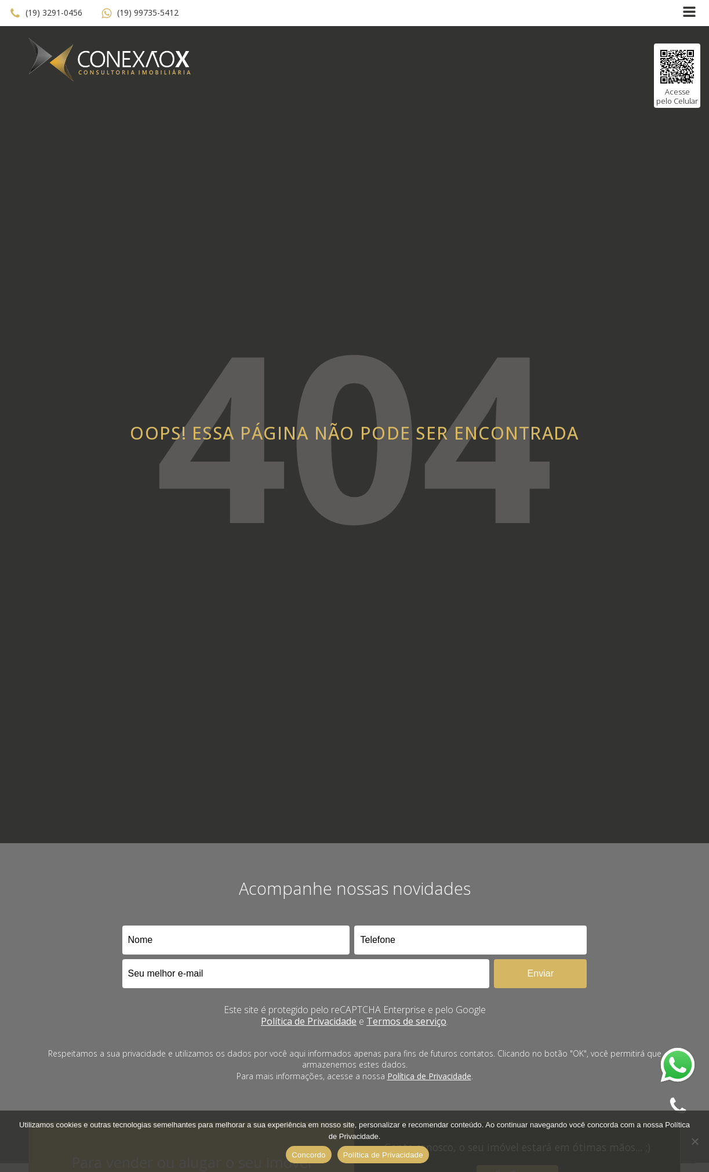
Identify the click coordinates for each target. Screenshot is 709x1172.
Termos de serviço (406, 1021)
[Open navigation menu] (689, 13)
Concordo (308, 1155)
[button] (46, 13)
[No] (694, 1141)
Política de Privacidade (309, 1021)
